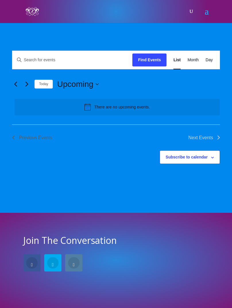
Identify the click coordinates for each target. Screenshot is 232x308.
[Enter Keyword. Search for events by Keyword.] (72, 60)
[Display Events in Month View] (193, 60)
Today (43, 84)
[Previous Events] (15, 84)
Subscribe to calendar (187, 157)
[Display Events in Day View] (209, 60)
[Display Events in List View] (177, 60)
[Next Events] (26, 84)
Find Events (149, 60)
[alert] (117, 107)
